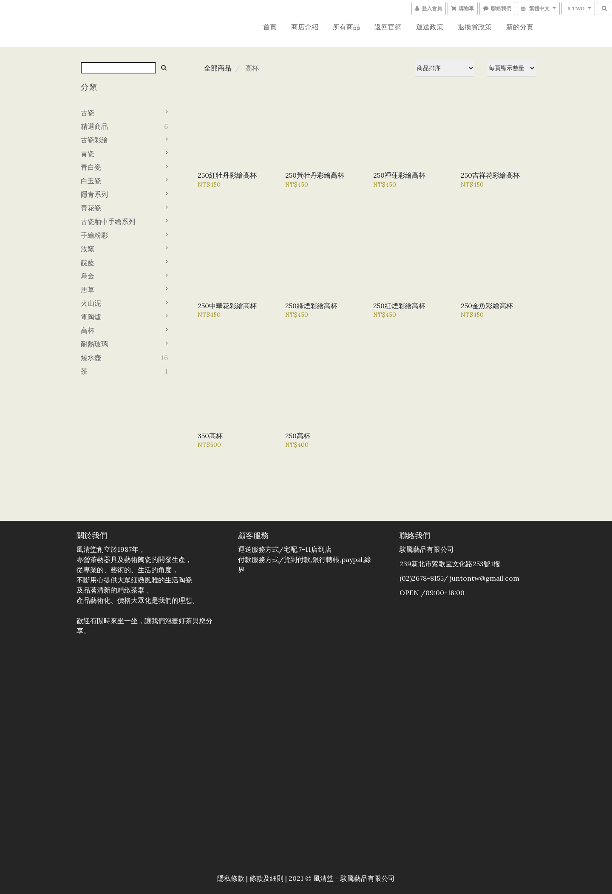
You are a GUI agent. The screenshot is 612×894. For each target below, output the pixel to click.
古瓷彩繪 (94, 140)
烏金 (87, 276)
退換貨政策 (475, 27)
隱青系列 (94, 194)
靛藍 (87, 262)
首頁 (270, 27)
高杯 (87, 330)
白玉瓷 (91, 180)
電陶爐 (91, 316)
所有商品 (346, 27)
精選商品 (94, 126)
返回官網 (388, 27)
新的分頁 (519, 27)
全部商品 (217, 68)
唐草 (87, 289)
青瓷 (87, 153)
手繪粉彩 (94, 235)
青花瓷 (91, 208)
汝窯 (87, 248)
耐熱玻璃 (94, 344)
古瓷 (87, 112)
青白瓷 (91, 167)
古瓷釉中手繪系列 (108, 221)
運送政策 (429, 27)
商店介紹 (304, 27)
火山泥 (91, 303)
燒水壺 (91, 357)
